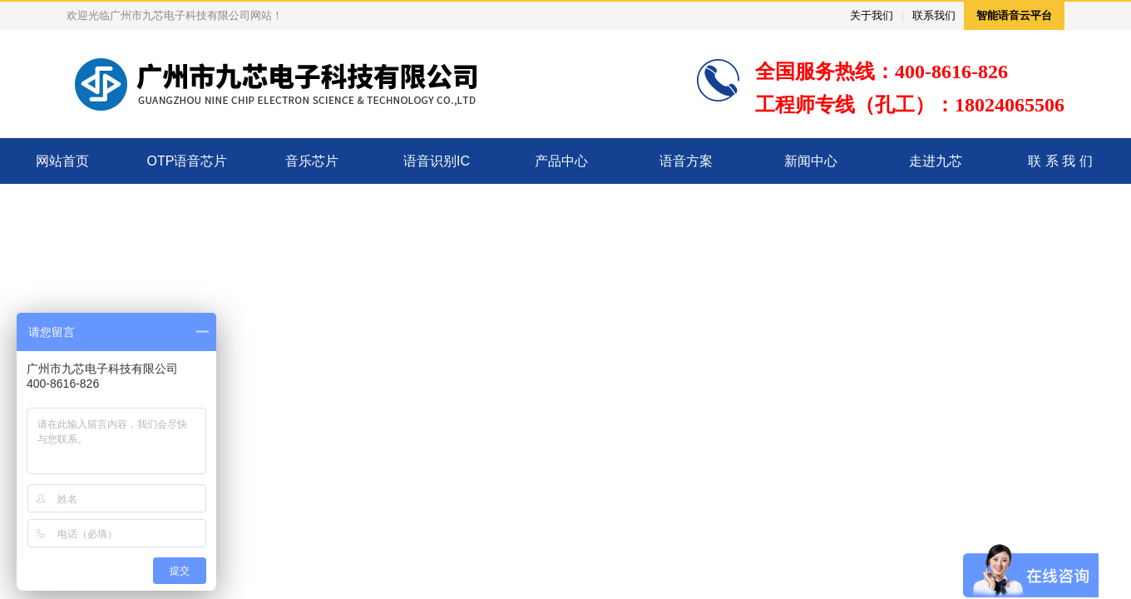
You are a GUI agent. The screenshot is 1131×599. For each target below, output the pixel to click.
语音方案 (686, 161)
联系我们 (934, 15)
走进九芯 (935, 161)
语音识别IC (436, 161)
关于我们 (871, 15)
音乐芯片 (311, 161)
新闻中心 (810, 161)
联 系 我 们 (1060, 161)
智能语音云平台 (1014, 15)
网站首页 (62, 161)
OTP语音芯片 (187, 161)
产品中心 (561, 161)
